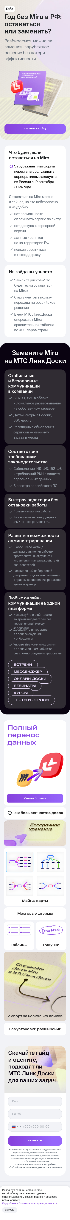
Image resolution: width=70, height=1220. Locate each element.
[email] (35, 1114)
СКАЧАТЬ (35, 1140)
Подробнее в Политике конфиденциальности (29, 1203)
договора (38, 1164)
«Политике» (56, 1167)
